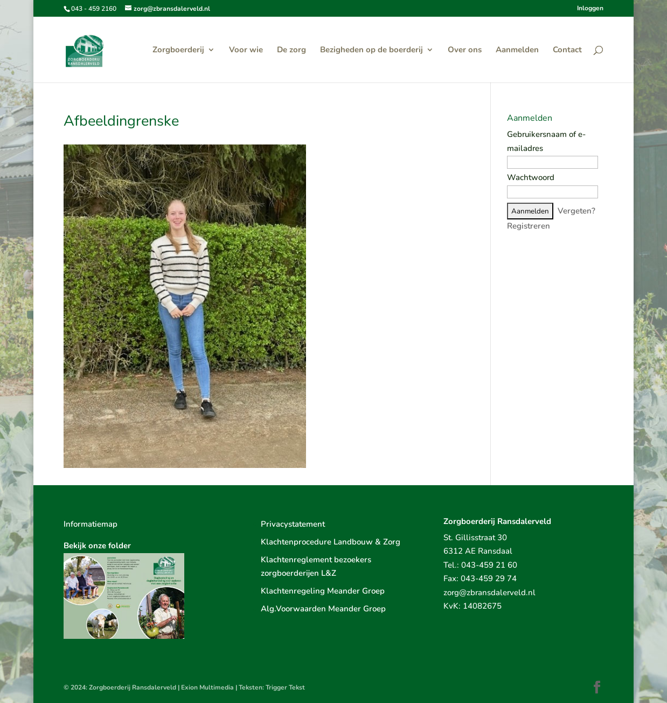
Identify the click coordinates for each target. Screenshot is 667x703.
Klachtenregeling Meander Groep (323, 590)
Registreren (528, 225)
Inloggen (590, 8)
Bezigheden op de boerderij (371, 50)
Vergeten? (576, 210)
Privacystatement (293, 524)
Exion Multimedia (207, 687)
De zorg (291, 50)
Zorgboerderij (178, 50)
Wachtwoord (530, 177)
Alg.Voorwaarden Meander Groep (323, 608)
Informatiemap (90, 524)
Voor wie (246, 50)
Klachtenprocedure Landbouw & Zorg (330, 541)
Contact (567, 50)
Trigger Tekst (285, 687)
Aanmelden (517, 50)
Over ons (465, 50)
